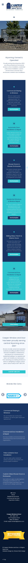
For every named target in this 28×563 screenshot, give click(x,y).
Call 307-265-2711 (14, 372)
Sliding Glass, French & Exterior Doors (14, 237)
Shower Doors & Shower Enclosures (14, 165)
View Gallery (14, 324)
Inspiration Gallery (14, 500)
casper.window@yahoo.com (16, 521)
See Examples (14, 109)
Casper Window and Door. (11, 547)
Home (14, 493)
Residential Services (13, 496)
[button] (15, 48)
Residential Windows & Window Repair (14, 200)
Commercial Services (13, 498)
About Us (17, 40)
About (13, 495)
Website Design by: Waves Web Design (14, 551)
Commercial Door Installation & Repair (14, 274)
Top (4, 559)
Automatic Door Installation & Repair (14, 128)
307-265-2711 (14, 516)
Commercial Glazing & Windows (14, 92)
